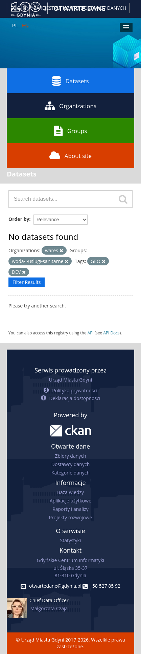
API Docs (111, 332)
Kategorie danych (70, 472)
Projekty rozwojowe (70, 517)
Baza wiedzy (70, 492)
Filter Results (27, 282)
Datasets (70, 81)
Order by (18, 219)
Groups (70, 131)
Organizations (70, 106)
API (91, 332)
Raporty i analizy (70, 509)
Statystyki (70, 540)
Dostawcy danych (70, 464)
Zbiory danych (70, 456)
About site (70, 156)
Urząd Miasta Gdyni (70, 380)
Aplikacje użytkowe (70, 500)
